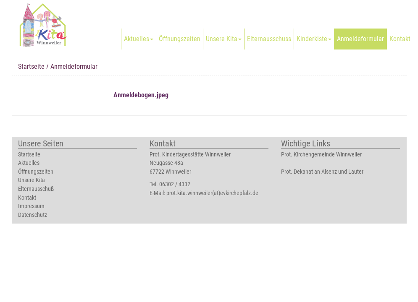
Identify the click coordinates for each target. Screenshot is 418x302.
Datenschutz (32, 215)
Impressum (31, 206)
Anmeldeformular (360, 39)
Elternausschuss (269, 39)
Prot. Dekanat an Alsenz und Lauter (322, 171)
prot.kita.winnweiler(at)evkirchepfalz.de (212, 193)
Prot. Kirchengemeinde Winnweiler (321, 154)
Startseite (31, 66)
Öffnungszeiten (179, 39)
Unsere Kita (224, 39)
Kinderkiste (314, 39)
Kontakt (399, 39)
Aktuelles (138, 39)
